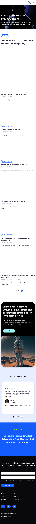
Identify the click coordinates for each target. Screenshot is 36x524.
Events (15, 493)
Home (2, 493)
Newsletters (16, 496)
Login (2, 496)
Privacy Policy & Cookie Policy (8, 513)
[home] (1, 2)
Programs (3, 499)
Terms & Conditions (6, 515)
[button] (33, 2)
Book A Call (16, 499)
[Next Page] (18, 292)
